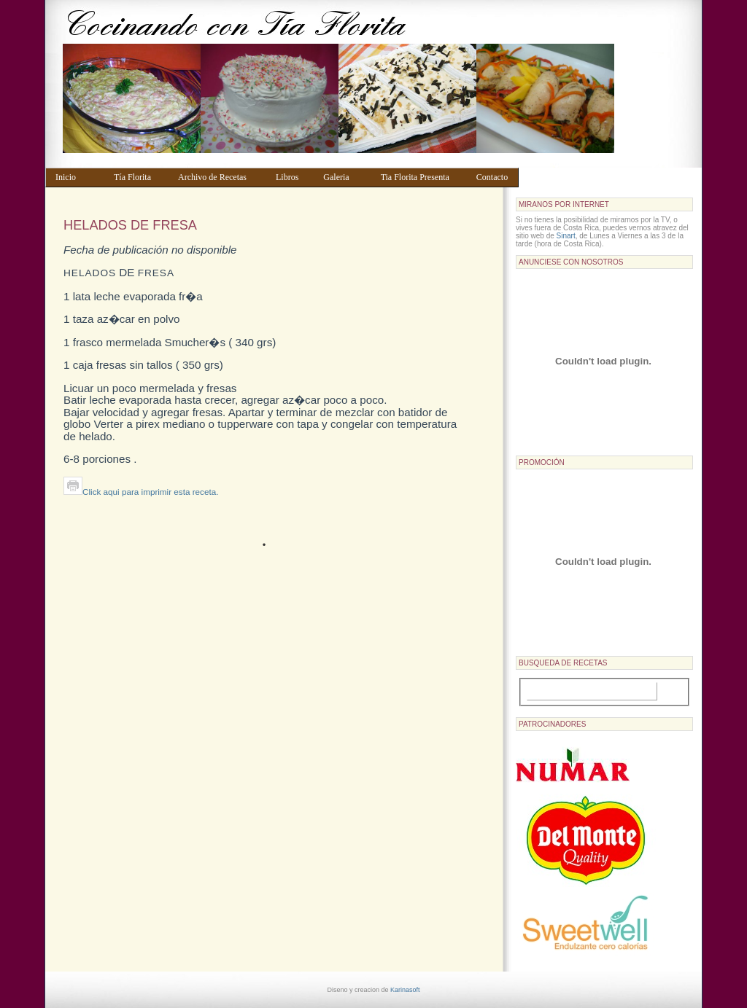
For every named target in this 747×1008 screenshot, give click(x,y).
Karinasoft (405, 989)
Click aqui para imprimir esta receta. (140, 491)
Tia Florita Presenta (421, 177)
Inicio (77, 177)
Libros (292, 177)
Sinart (566, 236)
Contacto (494, 177)
